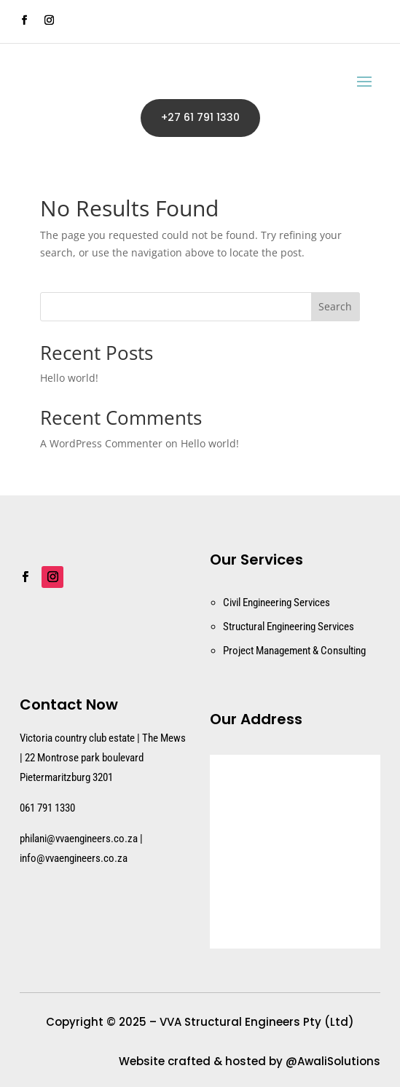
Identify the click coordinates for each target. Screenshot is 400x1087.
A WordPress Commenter (101, 443)
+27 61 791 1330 (200, 117)
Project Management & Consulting (294, 650)
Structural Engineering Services (288, 626)
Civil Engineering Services (276, 602)
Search (335, 306)
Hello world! (69, 378)
